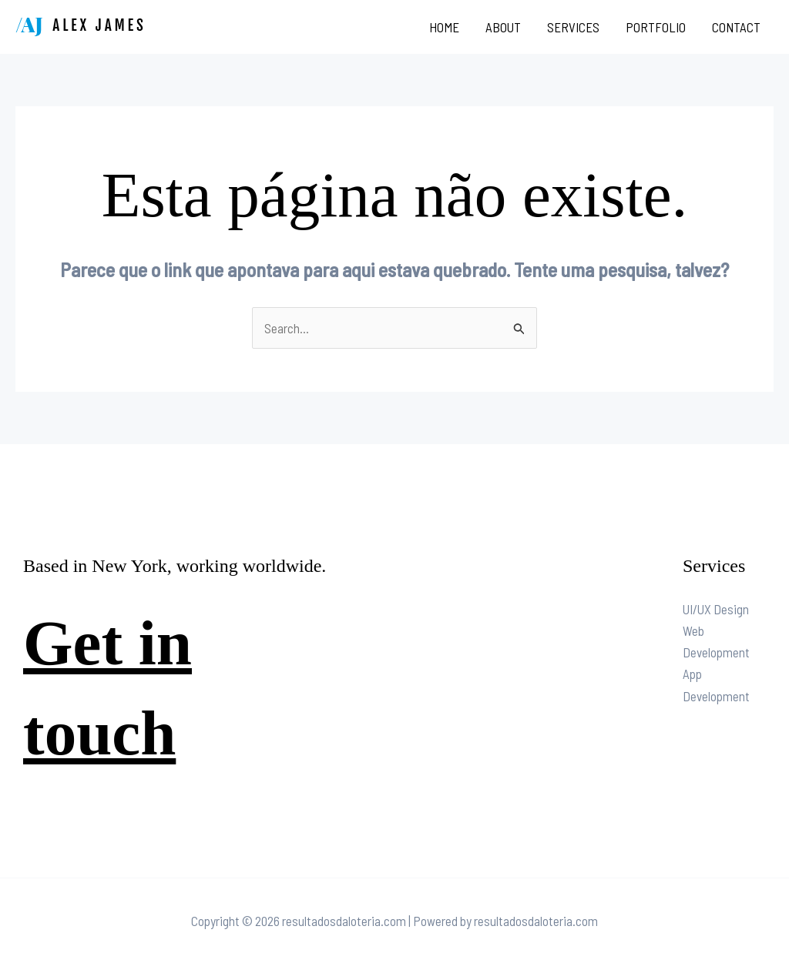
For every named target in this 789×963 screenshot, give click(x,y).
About (503, 27)
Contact (736, 27)
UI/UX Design (716, 609)
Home (444, 27)
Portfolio (656, 27)
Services (573, 27)
